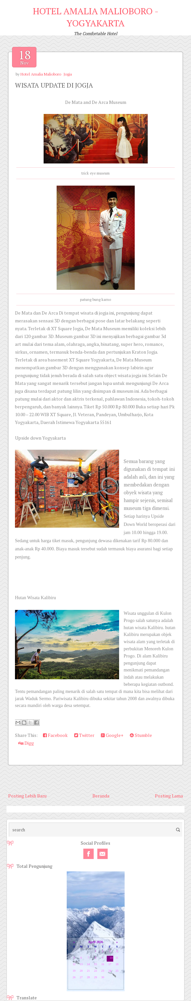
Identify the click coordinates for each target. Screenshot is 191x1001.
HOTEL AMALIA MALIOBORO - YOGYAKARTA (95, 17)
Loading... (95, 932)
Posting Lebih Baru (27, 796)
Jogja (67, 74)
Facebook (55, 735)
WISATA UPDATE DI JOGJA (54, 85)
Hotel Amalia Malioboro (40, 74)
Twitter (84, 735)
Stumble (141, 735)
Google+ (112, 735)
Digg (26, 743)
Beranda (100, 796)
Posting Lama (169, 796)
